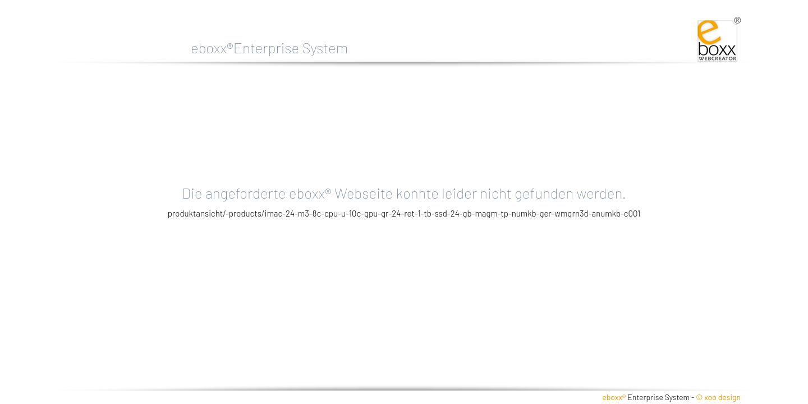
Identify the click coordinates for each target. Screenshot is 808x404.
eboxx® (614, 397)
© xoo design (718, 397)
